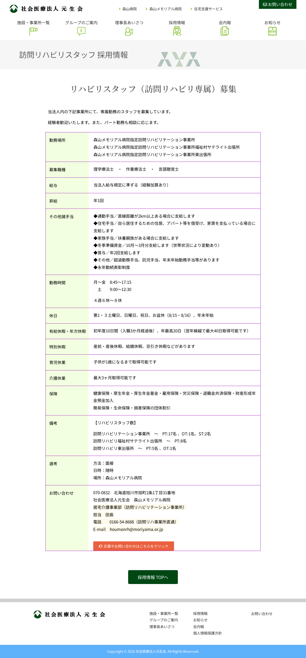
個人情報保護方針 (207, 632)
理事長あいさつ (129, 22)
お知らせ (272, 22)
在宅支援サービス (208, 8)
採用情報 (177, 22)
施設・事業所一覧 (33, 22)
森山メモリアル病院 (165, 8)
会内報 (225, 22)
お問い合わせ (277, 4)
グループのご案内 (81, 22)
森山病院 (129, 8)
